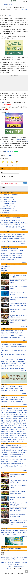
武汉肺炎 (10, 409)
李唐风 (8, 533)
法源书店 (15, 563)
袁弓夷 (10, 415)
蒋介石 (21, 438)
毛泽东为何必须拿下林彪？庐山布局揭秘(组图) (12, 464)
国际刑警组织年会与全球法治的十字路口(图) (11, 253)
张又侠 (14, 411)
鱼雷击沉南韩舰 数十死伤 (6, 197)
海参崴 (24, 426)
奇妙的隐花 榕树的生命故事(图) (8, 260)
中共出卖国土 (5, 415)
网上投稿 (14, 559)
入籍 (18, 436)
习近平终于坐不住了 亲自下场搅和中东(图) (10, 225)
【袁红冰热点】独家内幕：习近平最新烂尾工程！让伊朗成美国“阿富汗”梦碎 (18, 522)
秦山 (19, 533)
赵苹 (17, 533)
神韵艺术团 (10, 563)
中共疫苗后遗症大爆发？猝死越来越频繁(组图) (11, 237)
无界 (20, 565)
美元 (17, 424)
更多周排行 (24, 394)
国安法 (14, 413)
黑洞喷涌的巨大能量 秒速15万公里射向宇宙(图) (12, 331)
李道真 (16, 531)
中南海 (6, 420)
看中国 (9, 422)
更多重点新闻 (24, 327)
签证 (13, 436)
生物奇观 (3, 549)
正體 (24, 1)
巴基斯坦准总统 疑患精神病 (7, 209)
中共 (11, 416)
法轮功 (24, 430)
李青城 (24, 533)
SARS (4, 434)
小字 (26, 9)
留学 (6, 436)
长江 (17, 413)
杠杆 (14, 424)
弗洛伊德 (5, 416)
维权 (14, 430)
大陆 (26, 428)
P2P (2, 430)
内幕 (9, 420)
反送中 (14, 420)
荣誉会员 (19, 139)
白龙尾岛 (22, 432)
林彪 (5, 440)
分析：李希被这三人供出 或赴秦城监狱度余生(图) (13, 453)
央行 (9, 424)
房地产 (11, 426)
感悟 (4, 442)
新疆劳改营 (9, 434)
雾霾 (4, 430)
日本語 (20, 569)
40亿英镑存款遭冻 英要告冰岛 (7, 206)
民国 (10, 438)
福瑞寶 (9, 565)
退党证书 (13, 565)
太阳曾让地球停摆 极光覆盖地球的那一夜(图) (11, 333)
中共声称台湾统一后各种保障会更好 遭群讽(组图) (12, 227)
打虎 (4, 422)
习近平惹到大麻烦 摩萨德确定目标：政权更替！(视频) (13, 241)
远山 (24, 531)
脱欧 (7, 424)
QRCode (11, 151)
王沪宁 (21, 418)
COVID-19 (3, 411)
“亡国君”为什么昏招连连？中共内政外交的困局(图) (13, 359)
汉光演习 (20, 415)
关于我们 (13, 557)
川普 (14, 409)
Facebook (20, 559)
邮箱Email (3, 553)
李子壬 (11, 535)
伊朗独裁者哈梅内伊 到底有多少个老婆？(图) (11, 256)
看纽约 (23, 563)
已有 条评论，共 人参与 (7, 176)
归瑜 (20, 531)
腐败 (25, 420)
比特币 (19, 424)
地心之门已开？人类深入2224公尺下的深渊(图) (12, 336)
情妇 (20, 420)
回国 (16, 436)
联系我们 (8, 559)
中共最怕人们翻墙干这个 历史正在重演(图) (10, 218)
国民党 (24, 415)
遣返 (11, 436)
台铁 (3, 413)
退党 (2, 416)
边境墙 (8, 418)
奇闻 (12, 442)
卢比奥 (20, 409)
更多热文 (25, 405)
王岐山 (21, 416)
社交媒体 (21, 422)
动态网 (17, 565)
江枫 (8, 535)
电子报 (7, 557)
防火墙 (11, 430)
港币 (8, 426)
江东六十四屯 (7, 432)
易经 (20, 440)
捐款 (3, 559)
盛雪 (14, 533)
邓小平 (2, 440)
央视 (21, 434)
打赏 (20, 9)
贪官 (17, 420)
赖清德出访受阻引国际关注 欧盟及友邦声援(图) (12, 369)
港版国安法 (15, 415)
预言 (9, 442)
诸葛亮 (17, 440)
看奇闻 (5, 4)
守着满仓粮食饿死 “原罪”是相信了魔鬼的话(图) (12, 366)
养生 (23, 442)
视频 (3, 473)
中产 (21, 426)
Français (12, 569)
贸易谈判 (17, 418)
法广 (17, 422)
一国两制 (14, 422)
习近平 (11, 411)
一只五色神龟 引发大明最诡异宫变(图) (10, 249)
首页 (1, 4)
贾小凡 (13, 531)
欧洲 (20, 567)
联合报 (4, 102)
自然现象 (10, 4)
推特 (24, 559)
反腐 (2, 422)
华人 (24, 434)
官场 (7, 422)
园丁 (12, 533)
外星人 (15, 442)
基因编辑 (7, 430)
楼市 (14, 426)
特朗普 (16, 409)
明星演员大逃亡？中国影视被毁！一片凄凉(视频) (12, 362)
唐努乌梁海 (14, 432)
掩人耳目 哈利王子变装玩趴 (7, 200)
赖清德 (25, 416)
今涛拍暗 (6, 531)
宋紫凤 (2, 531)
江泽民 (25, 418)
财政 (17, 426)
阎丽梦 (14, 416)
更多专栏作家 (24, 537)
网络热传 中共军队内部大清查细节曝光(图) (11, 446)
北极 (9, 15)
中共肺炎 (3, 409)
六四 (18, 411)
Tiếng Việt (16, 569)
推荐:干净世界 (4, 563)
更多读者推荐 (24, 244)
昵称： (3, 172)
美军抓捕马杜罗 (4, 271)
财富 (19, 426)
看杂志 (19, 563)
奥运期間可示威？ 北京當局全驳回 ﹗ (9, 211)
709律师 (18, 430)
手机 (7, 442)
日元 (6, 426)
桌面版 (3, 557)
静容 (21, 533)
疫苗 (20, 413)
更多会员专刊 (24, 263)
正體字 (7, 569)
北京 (8, 428)
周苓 (3, 533)
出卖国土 (21, 411)
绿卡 (21, 436)
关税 (5, 418)
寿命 (18, 442)
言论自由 (14, 434)
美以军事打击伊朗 (5, 267)
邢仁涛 (2, 535)
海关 (8, 436)
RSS (14, 561)
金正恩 (18, 416)
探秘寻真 (21, 549)
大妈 (14, 428)
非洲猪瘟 (22, 428)
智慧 (2, 442)
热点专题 (4, 265)
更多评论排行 (24, 230)
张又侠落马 (3, 269)
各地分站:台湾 (7, 567)
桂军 (12, 438)
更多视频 (25, 527)
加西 (22, 567)
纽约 (13, 567)
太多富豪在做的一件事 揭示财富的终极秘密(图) (12, 251)
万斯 (11, 418)
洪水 (22, 413)
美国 (14, 418)
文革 (20, 442)
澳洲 (7, 438)
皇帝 (14, 440)
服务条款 (19, 557)
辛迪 (17, 535)
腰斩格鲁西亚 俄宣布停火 (6, 213)
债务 (12, 424)
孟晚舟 (2, 418)
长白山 (18, 432)
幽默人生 (23, 440)
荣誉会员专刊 (5, 247)
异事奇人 (17, 549)
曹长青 (14, 535)
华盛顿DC (16, 567)
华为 (22, 420)
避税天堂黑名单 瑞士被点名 (7, 204)
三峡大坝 (7, 413)
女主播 (18, 434)
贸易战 (7, 411)
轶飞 (22, 531)
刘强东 (11, 428)
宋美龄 (25, 438)
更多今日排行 (24, 371)
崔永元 (2, 420)
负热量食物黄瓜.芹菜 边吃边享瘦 (8, 202)
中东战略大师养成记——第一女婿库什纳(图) (11, 258)
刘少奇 (8, 440)
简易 (10, 531)
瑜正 (5, 535)
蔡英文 (5, 428)
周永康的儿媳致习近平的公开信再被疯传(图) (11, 344)
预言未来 (8, 549)
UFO (9, 416)
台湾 (2, 428)
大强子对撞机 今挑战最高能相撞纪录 (9, 195)
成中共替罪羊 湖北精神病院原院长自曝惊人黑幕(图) (12, 234)
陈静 (6, 533)
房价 (16, 428)
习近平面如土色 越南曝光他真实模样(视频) (10, 220)
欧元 (3, 426)
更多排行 (25, 471)
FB (24, 422)
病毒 (23, 409)
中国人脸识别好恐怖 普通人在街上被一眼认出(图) (13, 364)
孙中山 (17, 438)
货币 (22, 424)
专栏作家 (4, 529)
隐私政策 (24, 557)
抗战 (15, 438)
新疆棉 (11, 413)
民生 (23, 436)
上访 (21, 430)
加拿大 (4, 424)
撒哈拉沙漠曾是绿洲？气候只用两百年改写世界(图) (13, 338)
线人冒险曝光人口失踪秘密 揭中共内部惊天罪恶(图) (12, 223)
